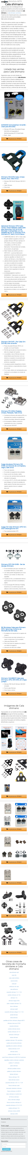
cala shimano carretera (14, 13)
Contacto (3, 1122)
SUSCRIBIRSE (6, 1149)
